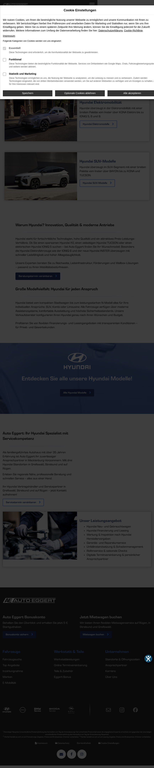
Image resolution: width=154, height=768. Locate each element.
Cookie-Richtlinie (133, 30)
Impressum (9, 35)
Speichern (27, 93)
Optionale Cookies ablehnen (80, 93)
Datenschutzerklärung (110, 30)
